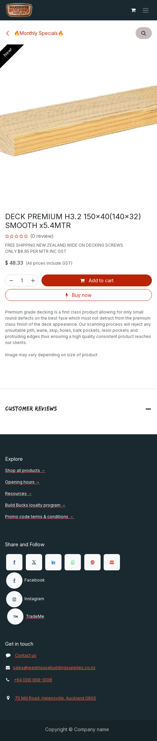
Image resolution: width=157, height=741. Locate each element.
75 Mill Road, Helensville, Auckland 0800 (55, 698)
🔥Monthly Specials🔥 (34, 33)
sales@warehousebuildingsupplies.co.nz (50, 667)
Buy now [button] (78, 295)
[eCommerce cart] (133, 10)
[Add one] (33, 280)
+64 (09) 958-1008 (33, 679)
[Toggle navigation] (145, 10)
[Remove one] (10, 280)
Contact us (25, 655)
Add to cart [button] (97, 280)
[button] (144, 33)
